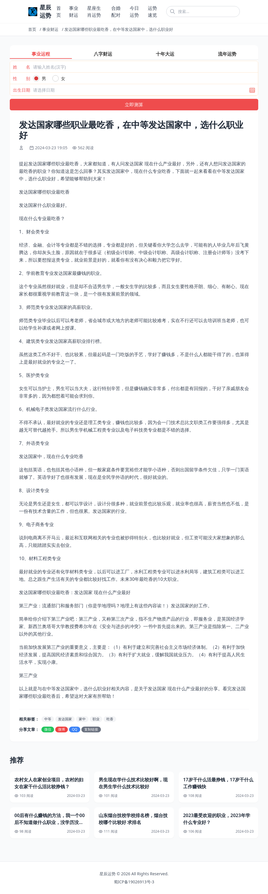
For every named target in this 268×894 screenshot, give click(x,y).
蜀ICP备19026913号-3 (134, 881)
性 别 (21, 78)
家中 (82, 719)
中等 (47, 719)
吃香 (109, 719)
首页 (32, 29)
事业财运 (50, 29)
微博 (61, 729)
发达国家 (65, 719)
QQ (74, 729)
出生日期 (21, 90)
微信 (47, 729)
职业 (96, 719)
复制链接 (91, 729)
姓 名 (21, 67)
